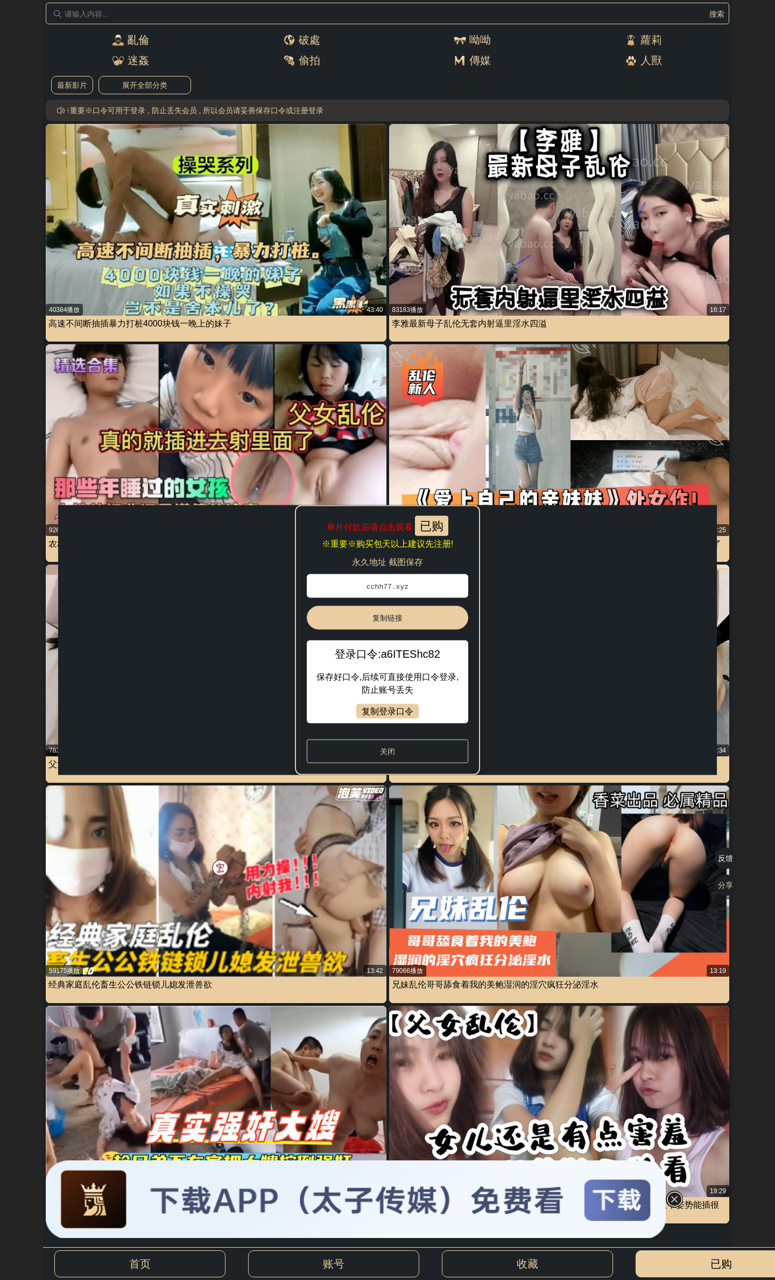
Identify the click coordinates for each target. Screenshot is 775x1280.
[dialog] (387, 640)
